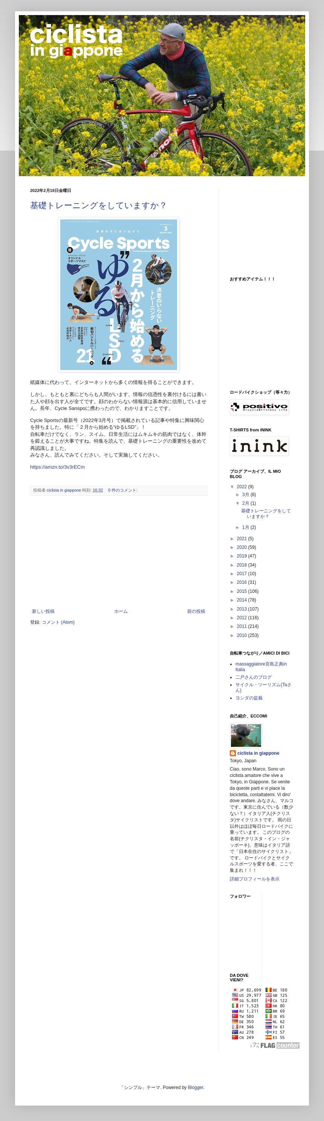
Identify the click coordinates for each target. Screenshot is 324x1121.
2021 (242, 538)
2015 (242, 591)
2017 (242, 573)
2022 (242, 486)
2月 (246, 503)
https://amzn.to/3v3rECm (57, 467)
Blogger (195, 1087)
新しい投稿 (43, 611)
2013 (242, 609)
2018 (242, 565)
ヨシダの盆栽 (249, 698)
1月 (246, 527)
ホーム (121, 611)
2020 (242, 547)
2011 (242, 626)
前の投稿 (196, 611)
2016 (242, 582)
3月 (246, 494)
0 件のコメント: (123, 490)
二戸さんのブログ (253, 677)
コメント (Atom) (58, 622)
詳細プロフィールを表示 (255, 879)
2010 (242, 635)
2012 (242, 617)
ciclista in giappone (258, 753)
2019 (242, 556)
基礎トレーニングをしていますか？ (98, 205)
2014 (242, 600)
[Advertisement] (118, 552)
